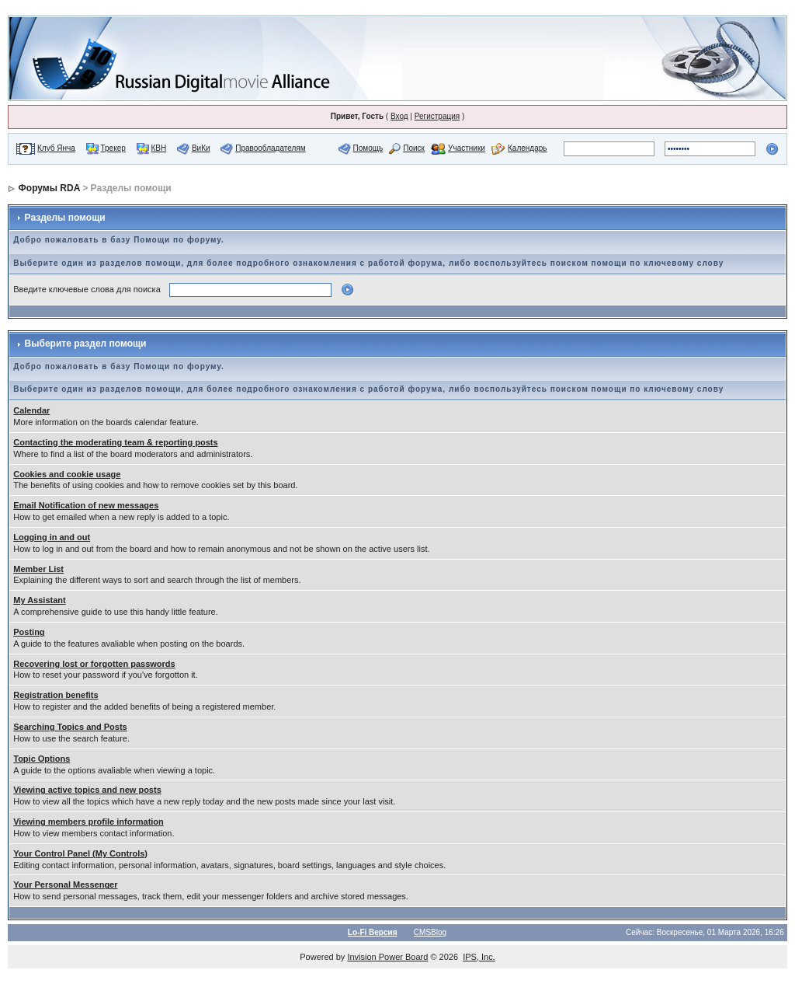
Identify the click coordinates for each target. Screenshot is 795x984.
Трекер (113, 148)
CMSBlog (430, 932)
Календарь (527, 148)
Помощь (368, 148)
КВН (158, 148)
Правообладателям (270, 148)
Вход (399, 116)
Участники (466, 148)
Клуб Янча (56, 148)
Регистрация (437, 116)
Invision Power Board (387, 956)
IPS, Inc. (479, 956)
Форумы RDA (49, 188)
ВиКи (201, 148)
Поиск (414, 148)
